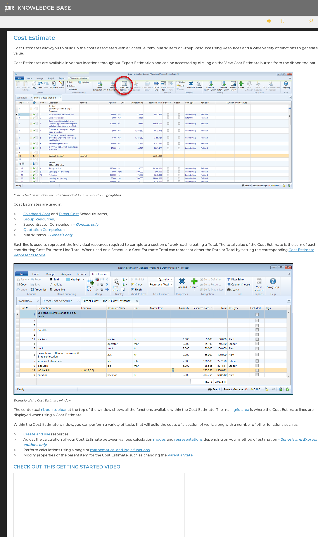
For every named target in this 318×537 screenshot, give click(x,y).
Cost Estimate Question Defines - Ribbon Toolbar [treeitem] (48, 138)
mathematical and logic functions (193, 375)
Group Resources (112, 177)
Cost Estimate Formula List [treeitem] (47, 175)
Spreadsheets (33, 456)
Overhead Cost (110, 172)
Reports (28, 396)
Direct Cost (142, 172)
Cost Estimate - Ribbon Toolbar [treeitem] (47, 152)
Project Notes (33, 337)
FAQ (25, 277)
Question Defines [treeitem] (43, 244)
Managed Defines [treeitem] (43, 229)
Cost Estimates (34, 82)
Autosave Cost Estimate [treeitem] (48, 90)
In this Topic (269, 53)
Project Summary (36, 374)
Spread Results (34, 449)
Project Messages (36, 329)
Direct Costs (31, 270)
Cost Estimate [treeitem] (44, 104)
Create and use (110, 354)
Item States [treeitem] (38, 214)
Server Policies (33, 419)
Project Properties (36, 344)
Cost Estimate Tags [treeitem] (44, 199)
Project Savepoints (37, 352)
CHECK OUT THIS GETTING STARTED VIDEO (281, 60)
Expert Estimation (29, 41)
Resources (30, 404)
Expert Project (26, 486)
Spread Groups (34, 434)
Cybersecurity (25, 33)
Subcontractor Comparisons (44, 463)
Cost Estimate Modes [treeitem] (46, 184)
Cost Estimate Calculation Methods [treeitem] (45, 163)
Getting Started (34, 292)
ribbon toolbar (127, 319)
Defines (28, 262)
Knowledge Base (99, 8)
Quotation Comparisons (41, 382)
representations (118, 365)
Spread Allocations (37, 426)
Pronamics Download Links (37, 493)
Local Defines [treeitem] (39, 221)
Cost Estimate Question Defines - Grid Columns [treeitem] (48, 253)
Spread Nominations (38, 441)
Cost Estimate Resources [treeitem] (49, 192)
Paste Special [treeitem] (39, 236)
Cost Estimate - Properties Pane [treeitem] (42, 125)
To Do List (30, 478)
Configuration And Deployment (36, 73)
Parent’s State (109, 386)
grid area (174, 324)
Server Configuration (38, 411)
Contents (14, 21)
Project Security (34, 367)
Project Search (33, 359)
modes (232, 359)
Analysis (28, 48)
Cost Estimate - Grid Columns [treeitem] (44, 114)
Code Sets (30, 63)
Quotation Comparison (117, 187)
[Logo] (37, 8)
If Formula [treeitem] (37, 206)
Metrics (27, 307)
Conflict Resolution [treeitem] (44, 97)
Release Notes (33, 389)
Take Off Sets (32, 471)
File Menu (29, 285)
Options (28, 315)
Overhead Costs (34, 322)
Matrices (28, 300)
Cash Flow (30, 56)
